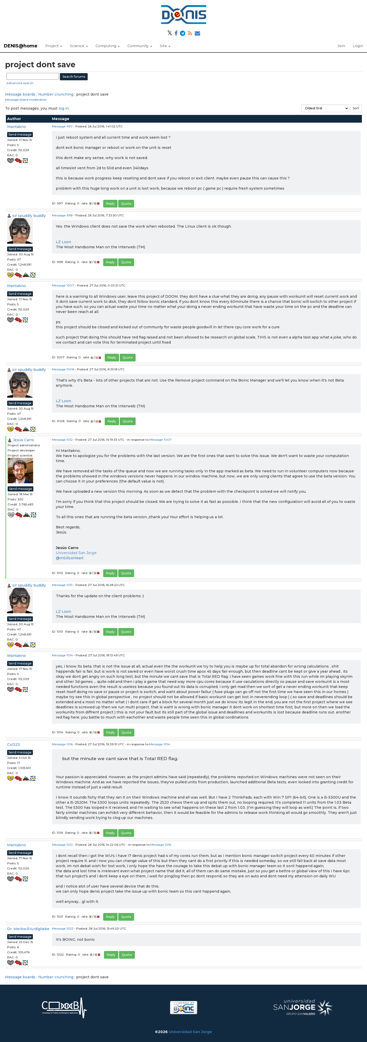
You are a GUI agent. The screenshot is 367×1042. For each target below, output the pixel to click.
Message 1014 (62, 655)
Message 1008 (63, 369)
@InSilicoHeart (70, 558)
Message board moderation (26, 99)
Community (139, 46)
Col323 (13, 744)
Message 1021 (62, 844)
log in (64, 108)
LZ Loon (63, 242)
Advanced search (19, 83)
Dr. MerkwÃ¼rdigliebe (28, 929)
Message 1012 (62, 439)
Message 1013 (62, 585)
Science (79, 46)
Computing (108, 46)
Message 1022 (62, 928)
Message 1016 (62, 744)
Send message (20, 134)
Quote (126, 203)
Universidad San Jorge (76, 553)
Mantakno (16, 126)
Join (341, 46)
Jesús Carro (23, 440)
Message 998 (62, 215)
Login (358, 46)
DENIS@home (20, 46)
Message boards (20, 94)
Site (165, 46)
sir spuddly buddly (29, 215)
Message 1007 (63, 285)
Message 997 (62, 126)
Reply (110, 203)
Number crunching (55, 94)
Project (53, 46)
